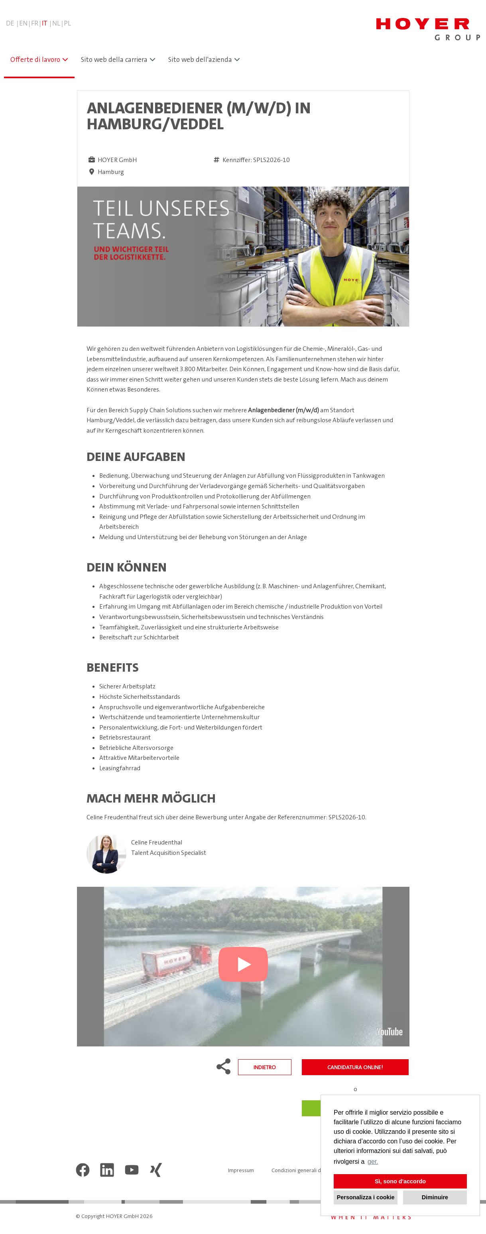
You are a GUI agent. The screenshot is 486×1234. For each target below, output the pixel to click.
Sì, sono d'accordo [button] (400, 1181)
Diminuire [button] (435, 1197)
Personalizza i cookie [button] (366, 1197)
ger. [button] (373, 1161)
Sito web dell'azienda (200, 59)
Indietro (265, 1067)
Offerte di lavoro (35, 59)
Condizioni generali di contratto (309, 1170)
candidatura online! (355, 1067)
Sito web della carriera (114, 59)
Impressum (241, 1170)
